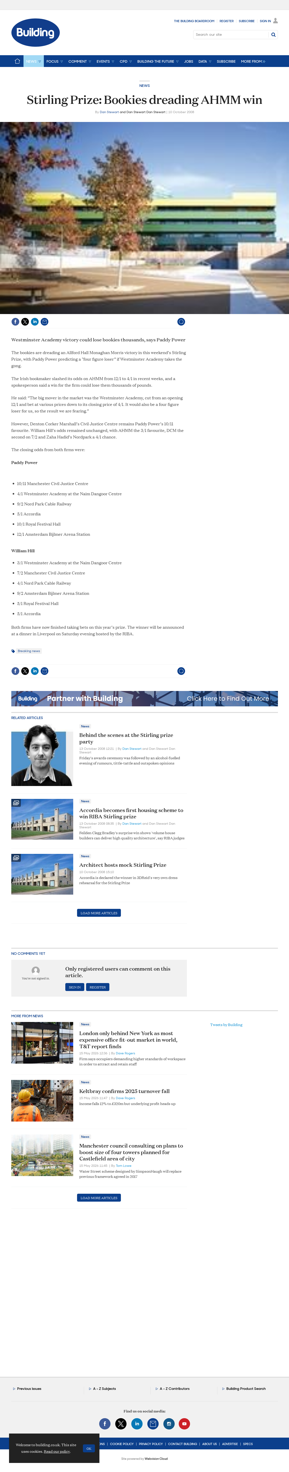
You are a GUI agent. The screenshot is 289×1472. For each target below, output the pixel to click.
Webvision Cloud (156, 1459)
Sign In (265, 21)
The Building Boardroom (194, 21)
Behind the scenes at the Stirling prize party (126, 738)
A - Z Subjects (104, 1388)
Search (273, 34)
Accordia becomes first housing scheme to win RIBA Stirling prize (131, 813)
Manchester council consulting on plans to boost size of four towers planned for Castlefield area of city (131, 1152)
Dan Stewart (109, 112)
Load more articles (99, 912)
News (144, 85)
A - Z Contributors (175, 1388)
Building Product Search (246, 1388)
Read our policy (57, 1451)
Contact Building (182, 1444)
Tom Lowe (124, 1166)
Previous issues (29, 1388)
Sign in (75, 987)
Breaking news (29, 651)
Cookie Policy (122, 1444)
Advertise (230, 1444)
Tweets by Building (226, 1024)
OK (89, 1448)
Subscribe (247, 21)
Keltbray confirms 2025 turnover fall (124, 1091)
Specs (248, 1444)
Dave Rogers (125, 1053)
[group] (252, 61)
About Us (209, 1444)
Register (227, 21)
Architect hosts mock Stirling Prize (122, 864)
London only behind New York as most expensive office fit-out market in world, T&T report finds (128, 1039)
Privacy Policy (151, 1444)
